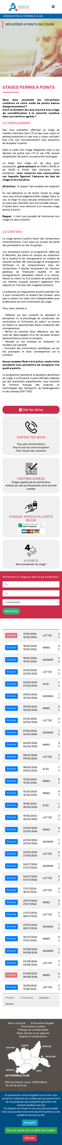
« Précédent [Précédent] (27, 997)
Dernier (9, 1003)
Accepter (30, 1122)
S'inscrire (11, 647)
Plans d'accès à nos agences (33, 1033)
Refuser (30, 1138)
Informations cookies (33, 1026)
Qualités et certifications (33, 1036)
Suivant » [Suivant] (44, 997)
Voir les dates (33, 410)
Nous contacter (17, 1023)
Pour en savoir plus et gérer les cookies (31, 1130)
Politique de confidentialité (33, 1029)
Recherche (11, 611)
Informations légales (42, 1023)
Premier (9, 997)
